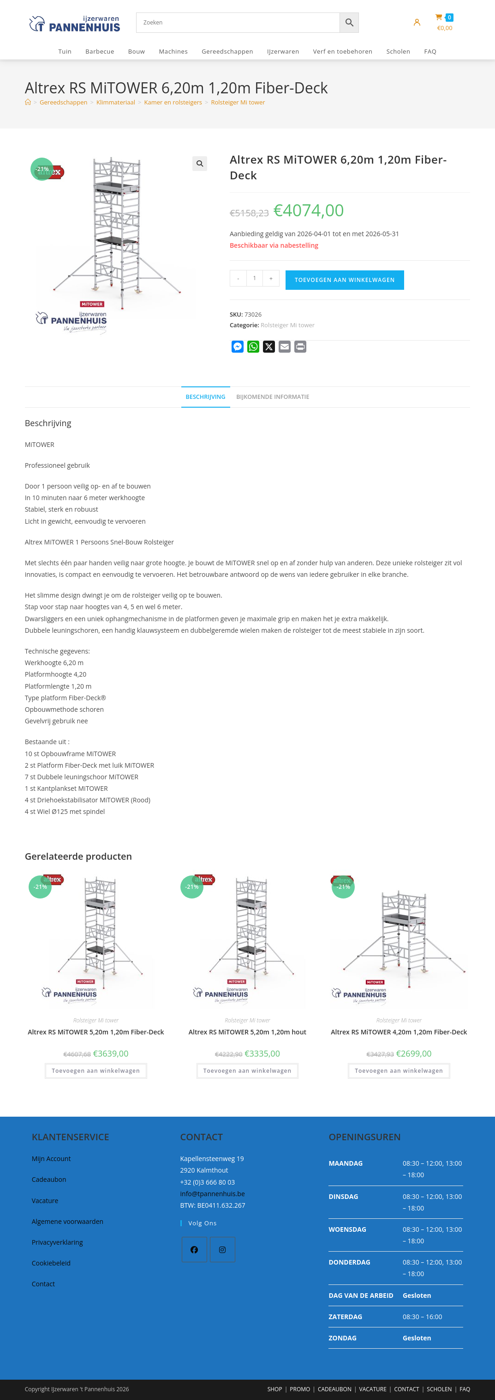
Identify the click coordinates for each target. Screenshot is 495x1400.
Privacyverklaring (57, 1242)
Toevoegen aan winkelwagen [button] (96, 1071)
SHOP (275, 1389)
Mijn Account (51, 1158)
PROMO (300, 1389)
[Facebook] (194, 1249)
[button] (199, 163)
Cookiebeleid (51, 1263)
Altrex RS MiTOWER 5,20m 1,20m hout (247, 1031)
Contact (43, 1283)
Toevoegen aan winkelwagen (345, 280)
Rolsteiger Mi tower (238, 102)
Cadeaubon (49, 1179)
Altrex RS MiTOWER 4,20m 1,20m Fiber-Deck (399, 1031)
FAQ (464, 1389)
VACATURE (373, 1389)
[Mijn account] (417, 22)
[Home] (28, 102)
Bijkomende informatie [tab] (272, 397)
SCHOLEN (439, 1389)
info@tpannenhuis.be (212, 1193)
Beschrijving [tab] (206, 397)
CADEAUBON (335, 1389)
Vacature (45, 1200)
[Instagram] (222, 1249)
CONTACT (406, 1389)
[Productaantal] (254, 278)
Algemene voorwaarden (67, 1221)
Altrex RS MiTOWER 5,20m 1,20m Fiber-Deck (96, 1031)
